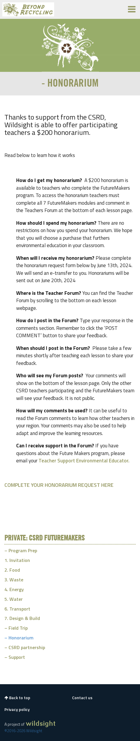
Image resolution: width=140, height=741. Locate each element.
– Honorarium (19, 637)
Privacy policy (17, 709)
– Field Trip (16, 627)
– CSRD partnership (24, 647)
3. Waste (13, 579)
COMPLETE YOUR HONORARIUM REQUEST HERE (59, 485)
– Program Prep (20, 550)
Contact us (82, 698)
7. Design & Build (22, 618)
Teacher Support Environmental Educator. (84, 460)
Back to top (17, 698)
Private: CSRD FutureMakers (44, 538)
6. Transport (17, 608)
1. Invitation (17, 560)
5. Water (13, 599)
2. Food (12, 569)
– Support (14, 657)
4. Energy (14, 589)
